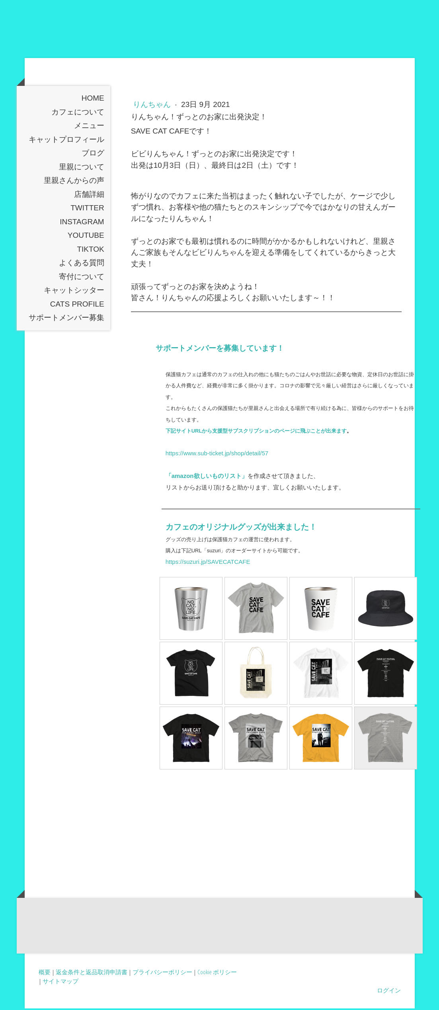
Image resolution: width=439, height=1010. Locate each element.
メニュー (89, 127)
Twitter (87, 209)
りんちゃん (153, 106)
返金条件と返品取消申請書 (91, 973)
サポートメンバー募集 (66, 319)
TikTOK (90, 251)
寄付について (81, 278)
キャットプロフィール (66, 141)
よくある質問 (81, 264)
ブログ (93, 154)
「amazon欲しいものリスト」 (207, 477)
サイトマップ (60, 983)
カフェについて (77, 113)
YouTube (86, 237)
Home (93, 99)
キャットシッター (74, 291)
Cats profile (77, 305)
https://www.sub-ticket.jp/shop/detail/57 (217, 454)
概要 (45, 973)
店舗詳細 (89, 196)
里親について (81, 168)
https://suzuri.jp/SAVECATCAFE (208, 562)
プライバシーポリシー (162, 973)
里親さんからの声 (74, 182)
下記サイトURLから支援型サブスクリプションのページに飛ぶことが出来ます (256, 432)
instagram (82, 223)
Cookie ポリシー (217, 973)
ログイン (389, 991)
